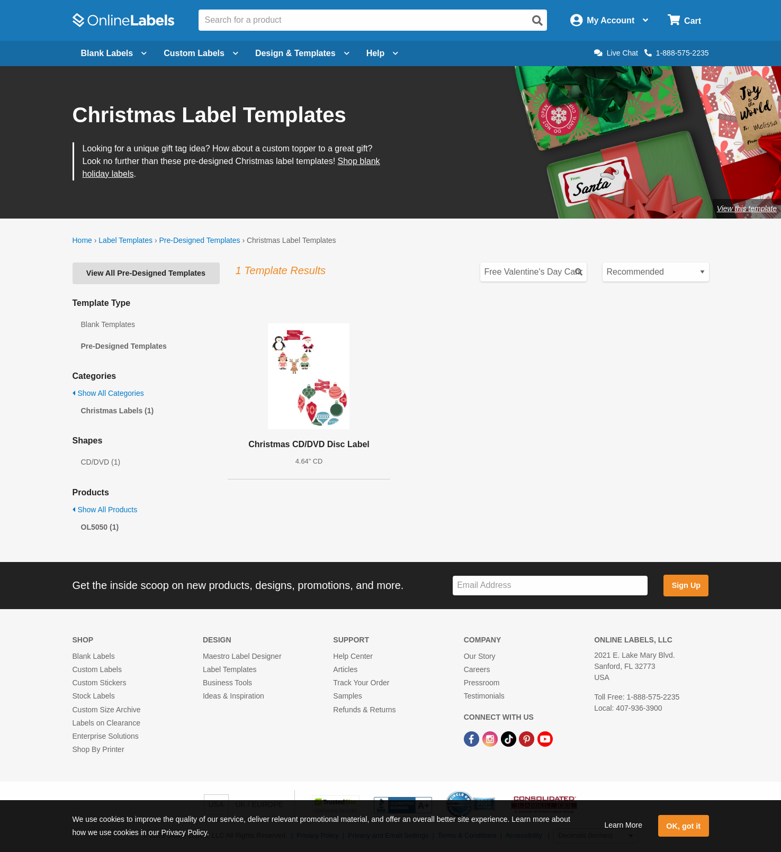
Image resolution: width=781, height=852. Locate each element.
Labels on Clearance (106, 723)
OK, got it (683, 826)
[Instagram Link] (491, 738)
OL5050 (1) (100, 527)
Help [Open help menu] (382, 53)
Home (82, 240)
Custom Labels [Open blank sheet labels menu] (201, 53)
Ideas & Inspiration (233, 696)
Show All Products (105, 509)
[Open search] (537, 20)
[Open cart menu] (684, 20)
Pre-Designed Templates (199, 240)
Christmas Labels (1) (117, 410)
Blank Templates (108, 324)
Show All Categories (108, 393)
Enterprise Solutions (106, 736)
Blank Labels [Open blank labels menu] (114, 53)
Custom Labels (97, 669)
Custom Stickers (100, 682)
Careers (477, 669)
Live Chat (616, 53)
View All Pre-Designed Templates (145, 273)
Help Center (353, 656)
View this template (747, 208)
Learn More (623, 825)
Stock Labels (94, 696)
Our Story (480, 656)
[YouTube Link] (545, 738)
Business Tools (227, 682)
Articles (345, 669)
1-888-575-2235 (676, 53)
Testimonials (484, 696)
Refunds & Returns (364, 709)
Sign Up (686, 585)
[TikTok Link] (509, 738)
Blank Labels (94, 656)
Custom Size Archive (107, 709)
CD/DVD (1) (101, 462)
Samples (347, 696)
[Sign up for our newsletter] (550, 585)
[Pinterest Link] (527, 738)
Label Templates (125, 240)
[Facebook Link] (472, 738)
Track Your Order (361, 682)
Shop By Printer (98, 749)
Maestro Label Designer (242, 656)
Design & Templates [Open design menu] (302, 53)
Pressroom (482, 682)
